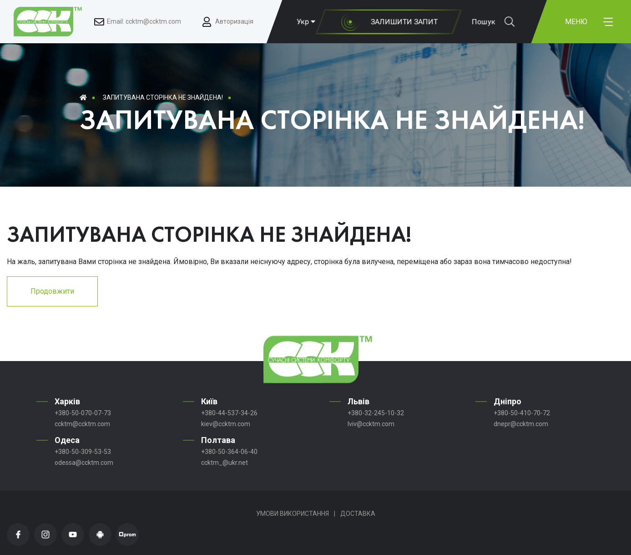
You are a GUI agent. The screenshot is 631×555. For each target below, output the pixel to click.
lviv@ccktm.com (371, 424)
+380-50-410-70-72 (522, 413)
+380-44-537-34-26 (229, 413)
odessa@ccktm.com (84, 462)
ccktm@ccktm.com (82, 424)
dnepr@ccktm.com (521, 424)
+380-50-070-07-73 (83, 413)
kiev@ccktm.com (225, 424)
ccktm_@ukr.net (224, 462)
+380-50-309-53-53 (83, 451)
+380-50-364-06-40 (229, 451)
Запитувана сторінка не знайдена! (163, 97)
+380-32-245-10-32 (376, 413)
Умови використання (292, 513)
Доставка (357, 513)
